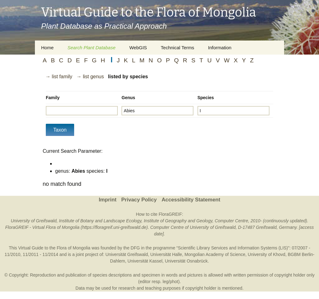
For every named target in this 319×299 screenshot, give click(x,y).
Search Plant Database (91, 47)
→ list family (58, 76)
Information (219, 47)
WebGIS (138, 47)
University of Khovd (266, 254)
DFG (135, 247)
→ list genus (90, 76)
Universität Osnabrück (186, 260)
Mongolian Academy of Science (214, 254)
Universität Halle (166, 254)
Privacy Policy (139, 200)
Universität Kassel (144, 260)
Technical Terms (177, 47)
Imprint (108, 200)
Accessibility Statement (191, 200)
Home (47, 47)
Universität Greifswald (127, 254)
